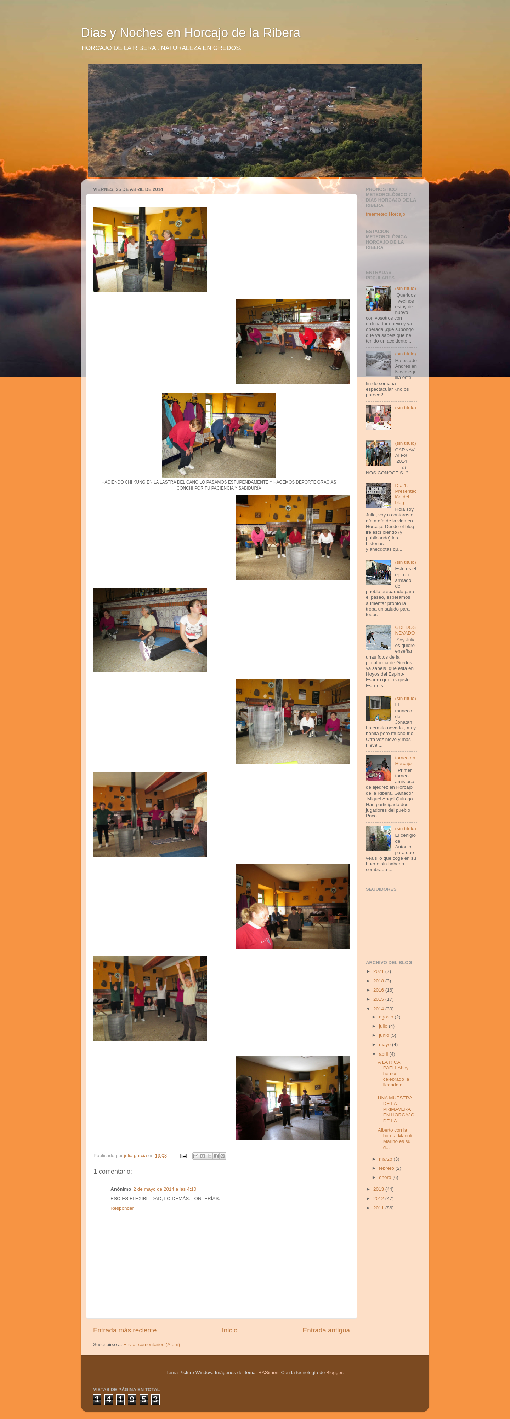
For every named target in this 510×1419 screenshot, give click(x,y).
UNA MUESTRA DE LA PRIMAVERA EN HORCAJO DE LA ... (396, 1109)
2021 (379, 971)
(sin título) (405, 288)
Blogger (334, 1372)
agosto (387, 1017)
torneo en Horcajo (405, 760)
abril (384, 1054)
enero (385, 1177)
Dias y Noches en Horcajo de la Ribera (190, 32)
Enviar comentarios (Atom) (152, 1344)
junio (384, 1035)
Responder (122, 1208)
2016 (379, 990)
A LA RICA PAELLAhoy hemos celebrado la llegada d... (393, 1073)
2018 (379, 980)
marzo (386, 1159)
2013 (379, 1189)
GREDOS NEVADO (405, 630)
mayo (385, 1044)
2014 (379, 1008)
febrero (387, 1168)
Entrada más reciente (125, 1330)
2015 (379, 999)
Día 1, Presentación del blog (405, 494)
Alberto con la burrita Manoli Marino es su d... (395, 1138)
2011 (379, 1207)
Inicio (230, 1330)
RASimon (268, 1372)
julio (384, 1026)
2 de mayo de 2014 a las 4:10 (165, 1189)
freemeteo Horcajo (385, 214)
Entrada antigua (326, 1330)
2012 (379, 1198)
